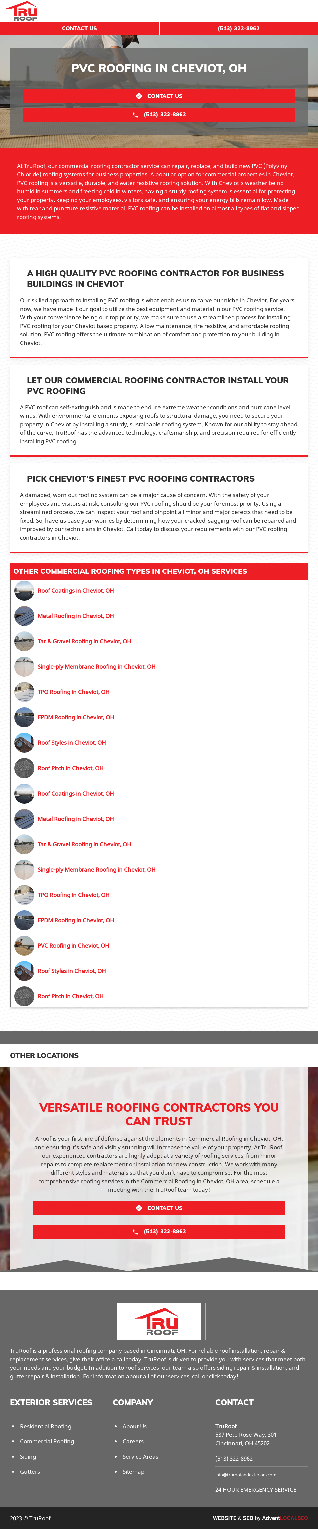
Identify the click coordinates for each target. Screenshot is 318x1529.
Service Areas (140, 1456)
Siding (28, 1456)
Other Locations (44, 1055)
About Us (135, 1426)
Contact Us (79, 28)
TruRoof (226, 1426)
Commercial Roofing (47, 1441)
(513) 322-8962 (234, 1458)
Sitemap (133, 1471)
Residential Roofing (45, 1426)
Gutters (30, 1471)
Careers (133, 1441)
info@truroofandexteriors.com (245, 1475)
